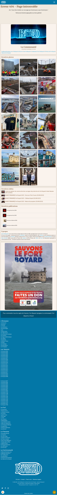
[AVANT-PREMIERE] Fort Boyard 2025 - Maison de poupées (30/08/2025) (24, 201)
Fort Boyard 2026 (4, 351)
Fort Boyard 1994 (4, 399)
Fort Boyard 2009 (4, 374)
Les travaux (3, 413)
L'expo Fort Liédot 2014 (5, 423)
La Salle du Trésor (4, 340)
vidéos (36, 237)
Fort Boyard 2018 (4, 362)
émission (13, 236)
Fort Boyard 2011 (4, 372)
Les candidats (4, 343)
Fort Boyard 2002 (4, 387)
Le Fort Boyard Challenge (6, 424)
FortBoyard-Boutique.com (6, 51)
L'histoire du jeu (4, 331)
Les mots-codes (4, 436)
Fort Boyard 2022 (4, 356)
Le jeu (2, 329)
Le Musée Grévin (4, 443)
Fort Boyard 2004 (4, 385)
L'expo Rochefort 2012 (5, 421)
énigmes (24, 237)
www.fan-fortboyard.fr (40, 481)
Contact (23, 479)
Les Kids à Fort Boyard (5, 437)
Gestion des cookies (28, 493)
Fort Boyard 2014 (4, 367)
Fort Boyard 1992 (4, 401)
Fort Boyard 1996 (4, 396)
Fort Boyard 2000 (4, 390)
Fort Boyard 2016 (4, 365)
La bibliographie (4, 420)
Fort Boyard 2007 (4, 380)
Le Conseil (3, 325)
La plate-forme (4, 414)
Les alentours (3, 428)
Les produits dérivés (5, 433)
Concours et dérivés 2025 (10, 225)
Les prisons (3, 324)
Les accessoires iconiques (6, 333)
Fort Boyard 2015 (4, 366)
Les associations (4, 345)
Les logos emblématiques (6, 336)
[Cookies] (2, 492)
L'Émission (5, 321)
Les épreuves (3, 322)
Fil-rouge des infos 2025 (10, 215)
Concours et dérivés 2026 (10, 220)
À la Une (18, 479)
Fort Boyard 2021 (4, 358)
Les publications (4, 456)
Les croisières (3, 419)
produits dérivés (48, 236)
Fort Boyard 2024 (4, 353)
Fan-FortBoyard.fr (27, 51)
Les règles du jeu (4, 332)
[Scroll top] (54, 492)
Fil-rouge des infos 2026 (10, 210)
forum (41, 237)
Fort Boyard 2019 (4, 360)
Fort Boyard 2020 (4, 359)
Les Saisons (5, 349)
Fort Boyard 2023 (4, 355)
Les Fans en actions (5, 438)
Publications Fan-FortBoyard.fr (38, 51)
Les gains (3, 342)
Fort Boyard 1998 (4, 393)
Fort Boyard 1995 (4, 397)
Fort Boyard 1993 (4, 400)
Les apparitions (4, 426)
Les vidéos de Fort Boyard (6, 458)
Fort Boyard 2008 (4, 376)
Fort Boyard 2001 (4, 389)
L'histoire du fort (4, 410)
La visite (2, 417)
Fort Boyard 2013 (4, 369)
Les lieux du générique (5, 427)
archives (41, 235)
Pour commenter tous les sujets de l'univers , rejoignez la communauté (28, 314)
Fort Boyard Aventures (5, 444)
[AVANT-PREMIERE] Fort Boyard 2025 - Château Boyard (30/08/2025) (23, 198)
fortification (22, 235)
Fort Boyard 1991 (4, 403)
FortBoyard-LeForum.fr (18, 51)
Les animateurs (4, 326)
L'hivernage (3, 416)
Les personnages (4, 328)
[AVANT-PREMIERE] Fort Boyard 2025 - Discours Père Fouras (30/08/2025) (24, 195)
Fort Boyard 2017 (4, 363)
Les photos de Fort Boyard (6, 457)
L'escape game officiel (5, 441)
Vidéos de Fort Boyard (6, 52)
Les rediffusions (4, 445)
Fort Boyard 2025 (4, 352)
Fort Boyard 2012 (4, 370)
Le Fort (3, 407)
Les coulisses (3, 335)
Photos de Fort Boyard (50, 51)
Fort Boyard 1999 (4, 392)
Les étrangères (4, 346)
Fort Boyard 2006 (4, 382)
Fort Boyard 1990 (4, 404)
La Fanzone (5, 431)
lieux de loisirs (4, 237)
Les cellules (3, 338)
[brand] (3, 2)
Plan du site (29, 479)
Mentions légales (37, 479)
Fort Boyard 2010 (4, 373)
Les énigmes (3, 434)
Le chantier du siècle (5, 411)
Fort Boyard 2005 (4, 383)
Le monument (4, 409)
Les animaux (3, 339)
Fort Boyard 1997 (4, 394)
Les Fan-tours (3, 447)
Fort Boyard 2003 (4, 386)
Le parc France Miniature (6, 440)
